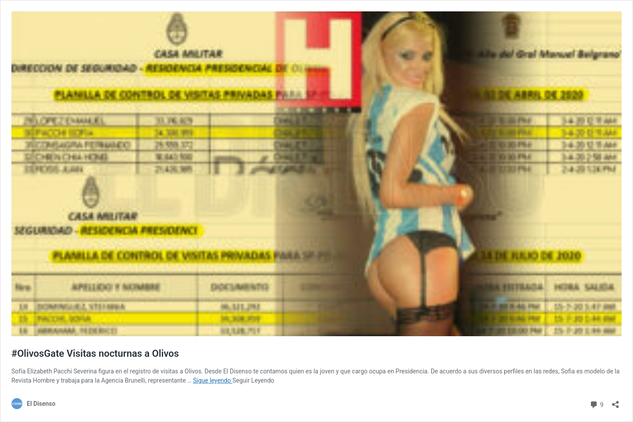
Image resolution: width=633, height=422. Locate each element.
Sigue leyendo (212, 380)
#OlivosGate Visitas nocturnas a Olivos (95, 353)
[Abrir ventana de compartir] (615, 401)
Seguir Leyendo (253, 380)
